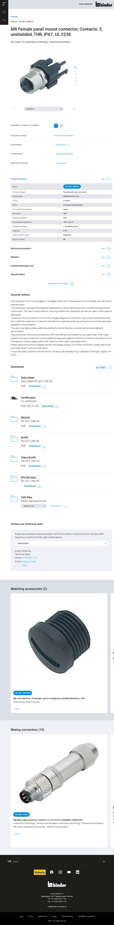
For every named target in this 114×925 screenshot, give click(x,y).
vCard (24, 565)
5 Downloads (62, 145)
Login (21, 916)
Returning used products (57, 921)
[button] (4, 4)
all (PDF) (101, 367)
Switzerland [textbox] (23, 543)
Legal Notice (42, 916)
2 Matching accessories (64, 154)
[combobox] (61, 543)
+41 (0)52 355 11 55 (58, 901)
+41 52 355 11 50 (29, 557)
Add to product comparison (64, 135)
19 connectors (61, 163)
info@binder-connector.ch (57, 906)
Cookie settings (67, 916)
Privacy (54, 916)
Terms (30, 916)
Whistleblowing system (86, 916)
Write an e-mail (28, 561)
